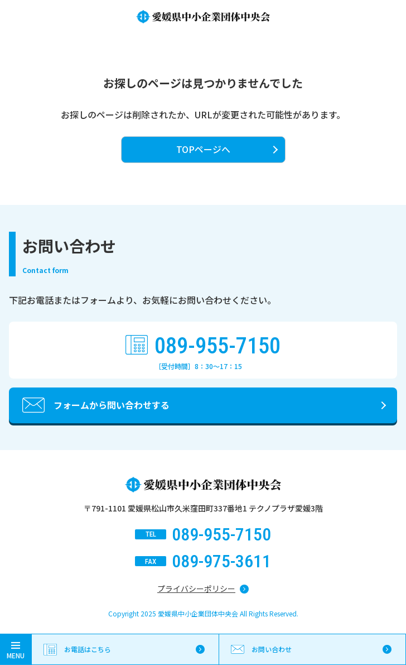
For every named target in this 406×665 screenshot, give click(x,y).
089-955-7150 (217, 346)
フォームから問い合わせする (112, 405)
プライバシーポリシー (196, 588)
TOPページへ (203, 149)
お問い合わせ (272, 649)
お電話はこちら (87, 649)
